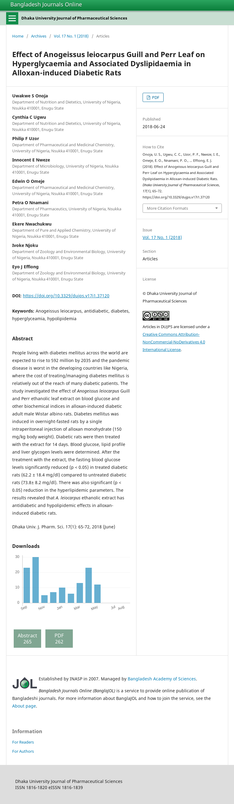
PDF (155, 97)
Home (17, 36)
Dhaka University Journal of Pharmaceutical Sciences (74, 18)
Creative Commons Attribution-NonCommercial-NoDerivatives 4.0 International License (174, 341)
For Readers (23, 742)
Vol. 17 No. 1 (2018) (71, 36)
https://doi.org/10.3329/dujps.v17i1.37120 (66, 296)
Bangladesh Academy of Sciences (162, 679)
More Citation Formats (167, 208)
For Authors (23, 751)
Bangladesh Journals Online (46, 4)
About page (24, 706)
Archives (38, 36)
